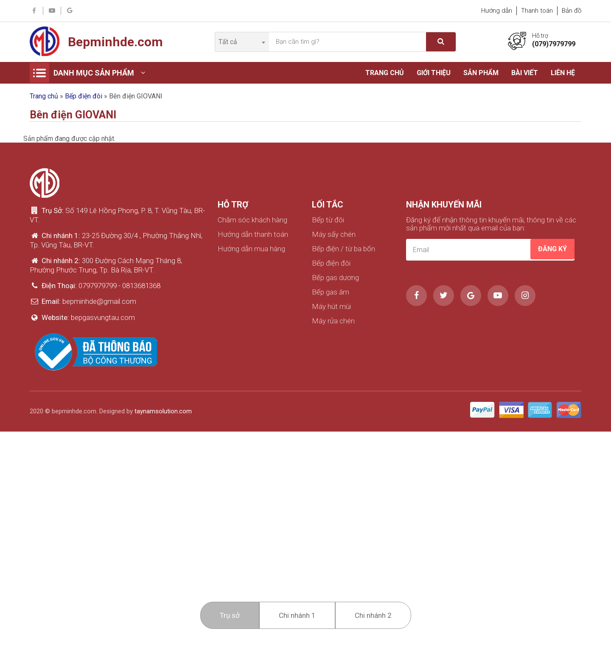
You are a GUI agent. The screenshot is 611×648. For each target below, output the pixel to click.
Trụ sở (230, 615)
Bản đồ (571, 10)
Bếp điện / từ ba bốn (343, 249)
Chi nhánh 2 (373, 615)
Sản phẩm (481, 73)
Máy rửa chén (333, 321)
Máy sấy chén (334, 234)
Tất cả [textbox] (228, 42)
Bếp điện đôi (83, 96)
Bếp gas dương (335, 278)
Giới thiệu (434, 73)
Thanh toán (537, 10)
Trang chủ (384, 73)
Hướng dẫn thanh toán (253, 234)
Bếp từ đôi (328, 220)
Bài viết (524, 73)
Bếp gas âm (330, 292)
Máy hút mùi (331, 307)
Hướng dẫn (496, 10)
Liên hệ (563, 73)
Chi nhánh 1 (297, 615)
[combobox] (241, 41)
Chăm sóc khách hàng (252, 220)
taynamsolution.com (163, 411)
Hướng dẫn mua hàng (251, 249)
